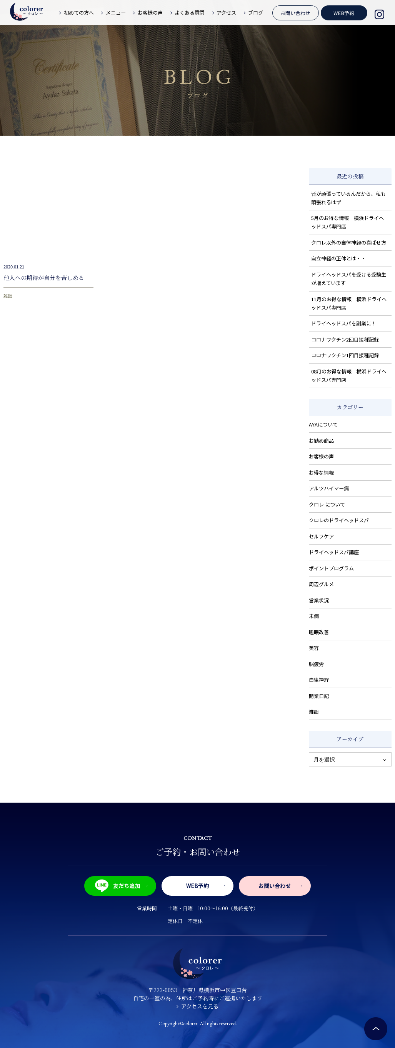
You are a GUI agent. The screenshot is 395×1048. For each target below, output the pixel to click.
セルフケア (321, 536)
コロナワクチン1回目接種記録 (345, 355)
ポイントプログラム (331, 568)
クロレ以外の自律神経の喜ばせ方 (348, 242)
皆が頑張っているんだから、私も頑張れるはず (348, 198)
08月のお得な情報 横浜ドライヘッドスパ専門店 (349, 375)
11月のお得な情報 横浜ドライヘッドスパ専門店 (349, 303)
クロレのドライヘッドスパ (339, 520)
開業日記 (319, 696)
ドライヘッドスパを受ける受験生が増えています (348, 279)
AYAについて (323, 424)
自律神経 (319, 679)
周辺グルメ (321, 584)
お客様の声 (321, 456)
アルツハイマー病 (329, 488)
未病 (314, 616)
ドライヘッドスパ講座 (334, 552)
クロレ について (327, 504)
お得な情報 (321, 472)
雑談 (7, 296)
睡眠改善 (319, 632)
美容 (314, 647)
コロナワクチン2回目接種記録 (345, 339)
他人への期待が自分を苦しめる (43, 277)
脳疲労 (316, 664)
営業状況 (319, 600)
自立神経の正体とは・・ (338, 258)
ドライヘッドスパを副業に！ (343, 323)
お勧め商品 (321, 440)
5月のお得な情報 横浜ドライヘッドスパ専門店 (347, 222)
